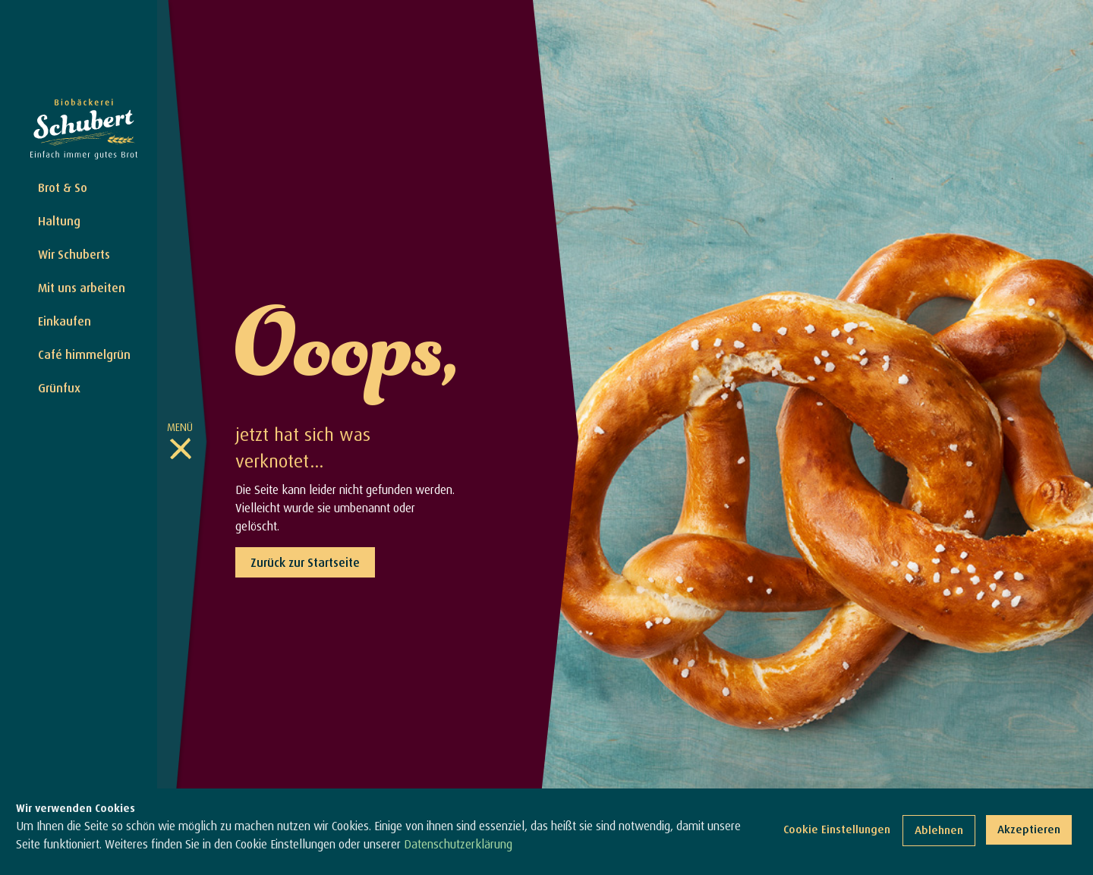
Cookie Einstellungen (836, 829)
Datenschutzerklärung (458, 843)
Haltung (59, 220)
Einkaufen (64, 321)
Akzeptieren (1028, 829)
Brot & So (62, 187)
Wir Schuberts (74, 254)
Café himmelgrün (84, 354)
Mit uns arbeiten (81, 287)
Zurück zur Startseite (305, 562)
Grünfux (59, 387)
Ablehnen (939, 830)
